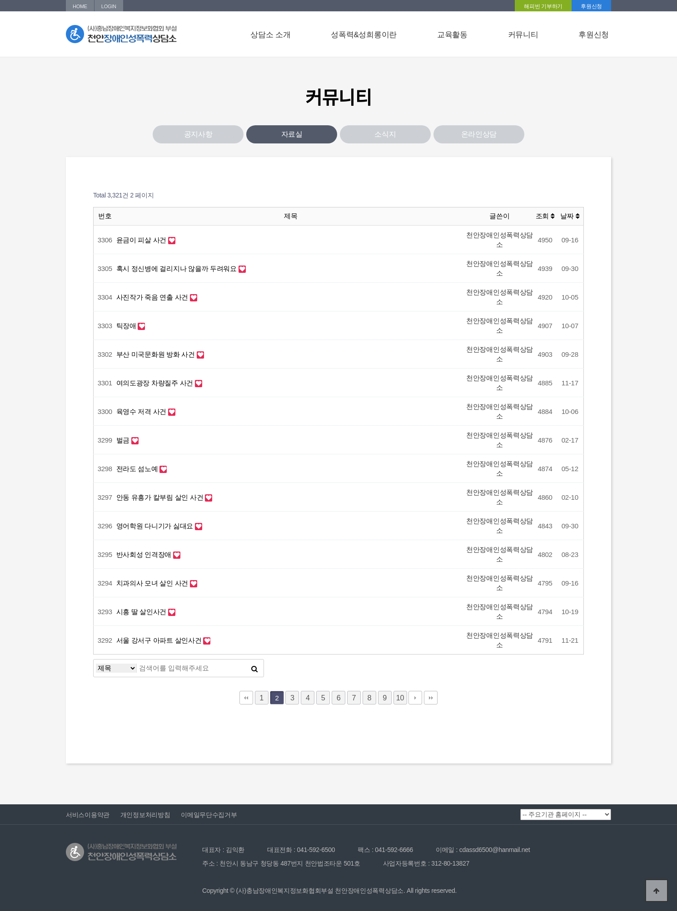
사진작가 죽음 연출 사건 (153, 297)
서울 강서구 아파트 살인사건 (160, 640)
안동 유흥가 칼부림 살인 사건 (160, 497)
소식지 (385, 134)
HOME (80, 6)
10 (400, 698)
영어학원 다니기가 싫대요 (155, 526)
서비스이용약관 (88, 814)
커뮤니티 (523, 34)
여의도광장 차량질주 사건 (155, 383)
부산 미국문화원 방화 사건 (156, 354)
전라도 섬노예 (138, 469)
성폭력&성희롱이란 (364, 34)
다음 (415, 697)
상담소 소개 (270, 34)
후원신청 (591, 6)
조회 (545, 216)
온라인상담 (479, 134)
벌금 (123, 440)
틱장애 (127, 326)
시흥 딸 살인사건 (142, 612)
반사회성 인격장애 (144, 554)
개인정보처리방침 (145, 814)
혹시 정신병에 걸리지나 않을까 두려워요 (177, 268)
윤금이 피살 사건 (142, 240)
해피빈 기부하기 (543, 6)
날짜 (569, 216)
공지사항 (198, 134)
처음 (246, 697)
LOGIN (108, 6)
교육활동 (452, 34)
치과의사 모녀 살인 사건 (153, 583)
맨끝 (431, 697)
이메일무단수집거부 (209, 814)
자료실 (292, 134)
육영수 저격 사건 (142, 411)
